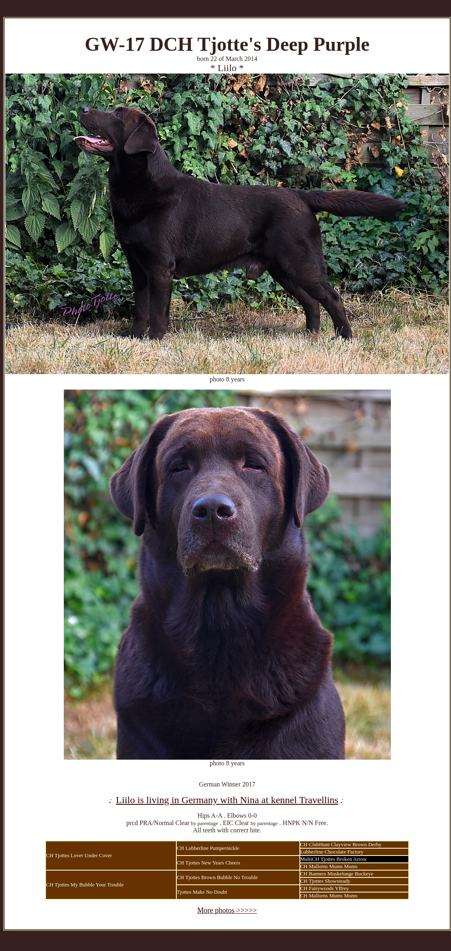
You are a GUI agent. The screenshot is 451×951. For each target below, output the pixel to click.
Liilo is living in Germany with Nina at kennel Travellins (227, 800)
